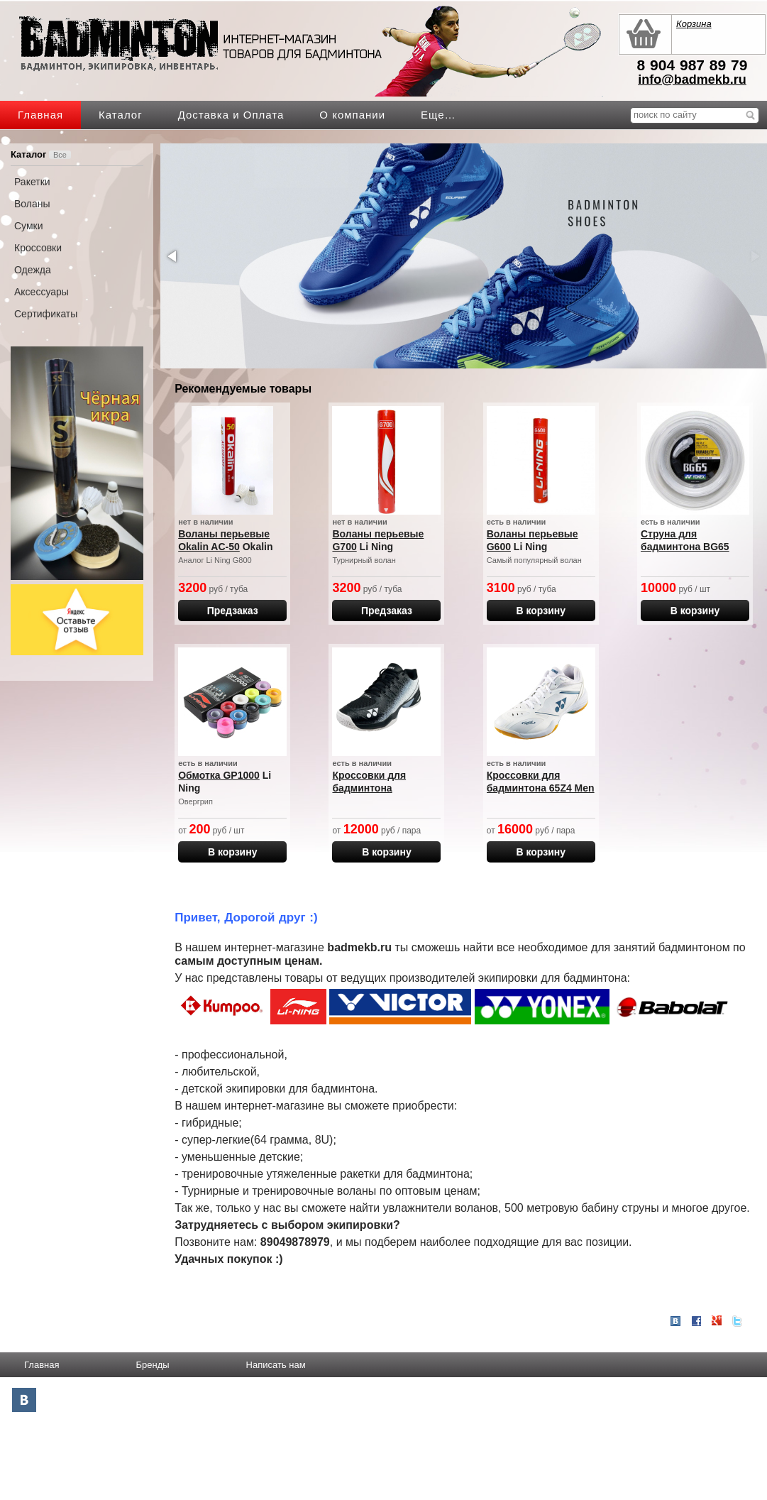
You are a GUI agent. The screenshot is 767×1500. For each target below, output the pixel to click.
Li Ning (376, 546)
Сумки (28, 225)
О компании (352, 115)
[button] (173, 256)
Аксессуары (41, 291)
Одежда (32, 269)
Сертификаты (45, 313)
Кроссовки (38, 247)
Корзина (694, 23)
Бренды (152, 1364)
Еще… (438, 115)
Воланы (32, 203)
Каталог (121, 115)
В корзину (540, 610)
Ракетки (32, 181)
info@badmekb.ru (692, 79)
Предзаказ (232, 610)
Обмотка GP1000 (219, 775)
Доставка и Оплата (231, 115)
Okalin (258, 546)
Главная (40, 115)
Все (60, 154)
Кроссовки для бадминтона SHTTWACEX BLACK (382, 788)
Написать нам (276, 1364)
